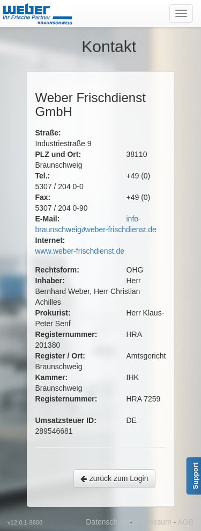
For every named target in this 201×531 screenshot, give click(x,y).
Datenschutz (107, 522)
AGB (185, 522)
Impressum (153, 522)
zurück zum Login (114, 478)
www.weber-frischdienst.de (80, 251)
